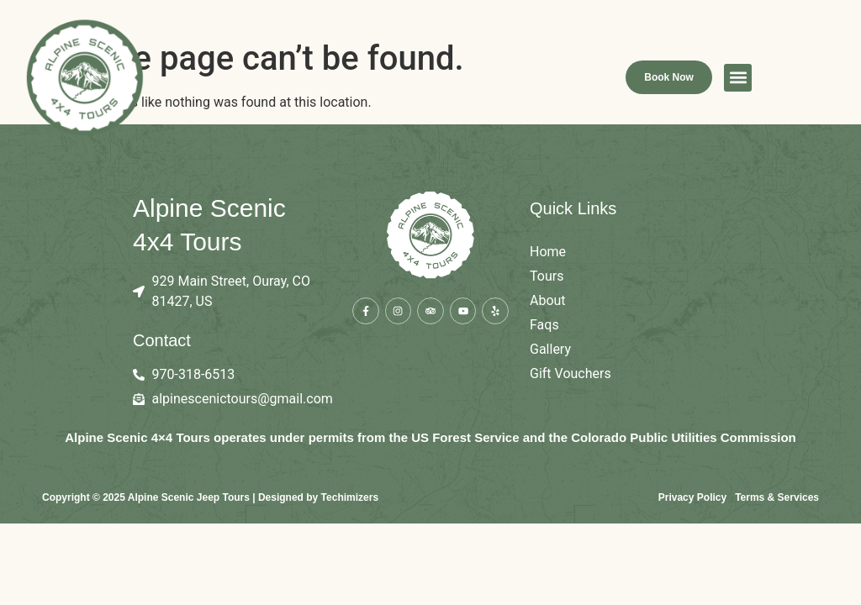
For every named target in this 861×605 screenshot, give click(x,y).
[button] (807, 83)
